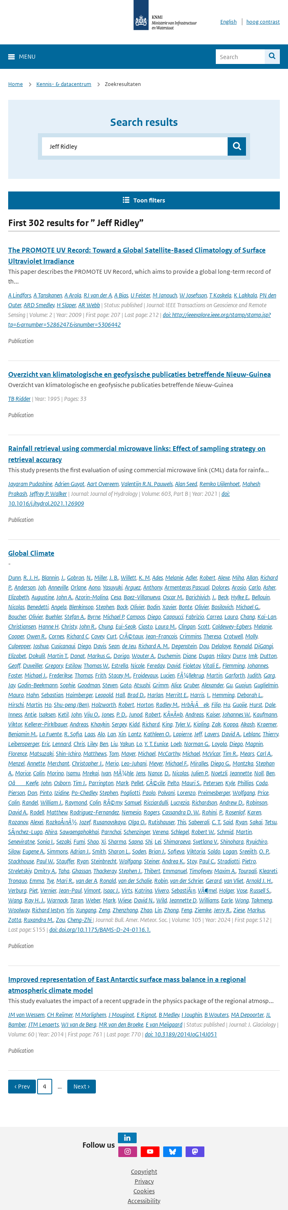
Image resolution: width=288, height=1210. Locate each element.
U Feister (140, 295)
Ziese (239, 910)
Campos (135, 616)
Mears (247, 753)
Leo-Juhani (133, 763)
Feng (186, 910)
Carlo (254, 587)
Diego (154, 616)
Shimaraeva (177, 841)
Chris (79, 744)
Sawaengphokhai (79, 832)
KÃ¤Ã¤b (173, 714)
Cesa (116, 597)
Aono (94, 587)
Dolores (220, 587)
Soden (139, 851)
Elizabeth (18, 597)
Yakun (127, 744)
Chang (247, 616)
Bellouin (261, 597)
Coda (262, 783)
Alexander (213, 685)
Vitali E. (211, 665)
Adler (191, 577)
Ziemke (203, 910)
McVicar (211, 753)
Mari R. (64, 880)
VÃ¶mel (207, 890)
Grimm (160, 685)
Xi (103, 841)
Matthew (57, 812)
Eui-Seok (125, 626)
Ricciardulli (156, 802)
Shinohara (232, 841)
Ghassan (81, 871)
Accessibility (144, 1201)
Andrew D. (231, 802)
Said (228, 822)
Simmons (57, 851)
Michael (146, 753)
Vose (242, 890)
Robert (207, 577)
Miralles (199, 763)
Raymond (76, 802)
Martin (214, 675)
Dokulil (37, 656)
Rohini (209, 812)
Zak (216, 724)
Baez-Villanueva (142, 597)
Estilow (73, 665)
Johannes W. (236, 714)
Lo (139, 744)
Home (15, 84)
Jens (140, 773)
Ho (47, 704)
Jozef (85, 822)
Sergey (119, 724)
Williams (209, 900)
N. (89, 577)
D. (167, 773)
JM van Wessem (26, 1015)
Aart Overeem (103, 484)
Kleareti (268, 871)
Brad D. (136, 695)
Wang (15, 900)
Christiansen (22, 626)
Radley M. (167, 704)
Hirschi (16, 704)
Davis (99, 646)
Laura (231, 616)
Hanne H (48, 626)
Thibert (152, 871)
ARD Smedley (39, 305)
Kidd (134, 724)
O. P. (264, 851)
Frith (100, 675)
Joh (42, 587)
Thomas (84, 675)
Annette (36, 763)
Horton (145, 704)
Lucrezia (180, 802)
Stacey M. (120, 675)
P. (221, 812)
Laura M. (165, 626)
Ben (104, 744)
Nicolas (16, 607)
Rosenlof (235, 812)
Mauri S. (191, 783)
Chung (105, 626)
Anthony (152, 587)
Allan (252, 577)
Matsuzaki (41, 753)
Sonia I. (45, 841)
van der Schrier (186, 880)
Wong (242, 900)
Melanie (174, 577)
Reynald (242, 646)
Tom (114, 753)
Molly (251, 636)
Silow (14, 851)
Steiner (152, 861)
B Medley (169, 1015)
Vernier (48, 890)
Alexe (224, 577)
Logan (230, 851)
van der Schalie (135, 880)
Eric (46, 744)
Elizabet (17, 656)
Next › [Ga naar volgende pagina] (81, 1086)
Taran (76, 900)
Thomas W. (96, 665)
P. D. (121, 714)
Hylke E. (240, 597)
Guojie (240, 704)
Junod (135, 714)
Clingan (186, 626)
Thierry (270, 734)
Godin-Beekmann (38, 685)
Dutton (268, 656)
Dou (204, 646)
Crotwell (233, 636)
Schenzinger (137, 832)
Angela (58, 607)
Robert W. (203, 832)
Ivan (106, 773)
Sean (114, 646)
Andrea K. (173, 861)
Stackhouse (21, 861)
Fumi (79, 841)
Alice (176, 685)
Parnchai (111, 832)
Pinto (46, 792)
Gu (229, 685)
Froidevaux (145, 675)
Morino (55, 773)
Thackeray (104, 871)
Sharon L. (119, 851)
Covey (97, 636)
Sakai (256, 822)
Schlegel (180, 832)
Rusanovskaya (109, 822)
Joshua (41, 646)
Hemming (223, 695)
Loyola (219, 744)
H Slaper (66, 305)
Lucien (167, 675)
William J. (51, 802)
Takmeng (261, 900)
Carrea (214, 616)
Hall (120, 695)
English (228, 21)
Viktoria (196, 851)
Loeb (176, 744)
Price (262, 792)
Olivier (137, 607)
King (167, 724)
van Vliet (234, 880)
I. (208, 695)
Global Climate (31, 553)
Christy (69, 626)
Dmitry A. (45, 871)
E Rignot (146, 1015)
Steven (109, 685)
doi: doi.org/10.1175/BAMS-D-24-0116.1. (100, 929)
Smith (99, 851)
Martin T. (57, 656)
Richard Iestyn (48, 910)
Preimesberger (214, 792)
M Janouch (165, 295)
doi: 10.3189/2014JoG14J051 (181, 1034)
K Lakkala (245, 295)
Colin (38, 773)
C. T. (216, 822)
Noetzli (219, 773)
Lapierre (182, 734)
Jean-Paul (70, 890)
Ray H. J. (34, 900)
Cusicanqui (63, 646)
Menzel (16, 763)
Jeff (198, 734)
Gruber (191, 685)
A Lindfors (19, 295)
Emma (36, 880)
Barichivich (198, 597)
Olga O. (137, 822)
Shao (93, 841)
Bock (122, 607)
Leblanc (251, 734)
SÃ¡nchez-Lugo (25, 832)
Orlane (78, 587)
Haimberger (79, 695)
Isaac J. (111, 890)
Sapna (135, 841)
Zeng (104, 910)
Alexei (36, 822)
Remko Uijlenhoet (219, 484)
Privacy (144, 1181)
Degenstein (184, 646)
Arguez (133, 587)
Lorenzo (186, 792)
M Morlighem (90, 1015)
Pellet (137, 783)
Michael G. (247, 607)
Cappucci (173, 616)
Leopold (104, 695)
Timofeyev (200, 871)
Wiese (124, 900)
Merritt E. (177, 695)
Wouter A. (143, 656)
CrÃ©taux (131, 636)
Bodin (153, 607)
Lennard (61, 744)
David (173, 665)
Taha (63, 871)
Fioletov (191, 665)
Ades (157, 577)
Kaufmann (265, 714)
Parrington (101, 783)
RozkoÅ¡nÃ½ (61, 822)
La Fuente (50, 734)
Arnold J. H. (259, 880)
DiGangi (263, 646)
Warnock (57, 900)
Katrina (143, 890)
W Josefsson (193, 295)
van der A (86, 880)
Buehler (53, 616)
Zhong (171, 910)
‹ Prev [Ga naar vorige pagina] (22, 1086)
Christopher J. (87, 763)
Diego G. (220, 763)
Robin (161, 880)
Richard (151, 724)
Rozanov (18, 822)
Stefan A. (74, 616)
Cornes (56, 636)
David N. (144, 900)
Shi (148, 841)
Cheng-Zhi (80, 920)
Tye (50, 880)
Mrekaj (90, 773)
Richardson (204, 802)
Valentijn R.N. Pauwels (147, 484)
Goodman (89, 685)
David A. (231, 734)
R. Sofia (73, 734)
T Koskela (220, 295)
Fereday (155, 665)
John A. (64, 597)
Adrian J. (80, 851)
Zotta (14, 920)
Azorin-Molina (91, 597)
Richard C (77, 636)
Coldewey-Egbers (231, 626)
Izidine (61, 792)
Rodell (37, 812)
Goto (125, 685)
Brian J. (156, 851)
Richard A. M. (153, 646)
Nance (155, 773)
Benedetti (38, 607)
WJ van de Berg (78, 1024)
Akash (248, 724)
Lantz (134, 734)
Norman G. (196, 744)
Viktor (15, 724)
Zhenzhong (125, 910)
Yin (69, 910)
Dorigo (121, 656)
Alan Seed (186, 484)
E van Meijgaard (164, 1024)
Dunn (14, 577)
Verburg (17, 890)
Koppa (230, 724)
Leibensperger (23, 744)
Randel (30, 802)
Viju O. (91, 714)
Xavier (169, 607)
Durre (239, 656)
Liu (114, 744)
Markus (256, 910)
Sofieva (176, 851)
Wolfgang (244, 792)
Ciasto (145, 626)
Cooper (16, 636)
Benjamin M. (22, 734)
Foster (15, 675)
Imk (252, 656)
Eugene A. (33, 851)
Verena (160, 832)
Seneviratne (21, 841)
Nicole (137, 665)
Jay (11, 685)
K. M (144, 577)
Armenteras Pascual (186, 587)
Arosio (239, 587)
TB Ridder (19, 399)
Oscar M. (173, 597)
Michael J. (35, 675)
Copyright (144, 1171)
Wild (161, 900)
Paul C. (207, 861)
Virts (127, 890)
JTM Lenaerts (43, 1024)
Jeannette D (183, 900)
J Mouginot (121, 1015)
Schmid (225, 832)
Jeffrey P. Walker (48, 493)
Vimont (92, 890)
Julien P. (199, 773)
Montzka (243, 763)
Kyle (230, 783)
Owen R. (36, 636)
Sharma (117, 841)
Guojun (243, 685)
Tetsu (271, 822)
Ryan (241, 822)
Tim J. (79, 783)
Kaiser (213, 714)
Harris (197, 695)
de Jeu (129, 646)
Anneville (58, 587)
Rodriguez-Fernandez (94, 812)
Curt (111, 636)
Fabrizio (195, 616)
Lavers (211, 734)
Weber (93, 900)
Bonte (185, 607)
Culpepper (19, 646)
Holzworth (103, 704)
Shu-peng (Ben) (71, 704)
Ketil (63, 714)
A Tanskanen (47, 295)
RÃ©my (112, 802)
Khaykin (100, 724)
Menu (27, 56)
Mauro (16, 695)
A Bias (121, 295)
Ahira (51, 832)
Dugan (206, 656)
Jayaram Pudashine (30, 484)
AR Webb (89, 305)
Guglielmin (266, 685)
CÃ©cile (155, 783)
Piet (33, 890)
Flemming (233, 665)
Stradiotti (228, 861)
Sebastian (52, 695)
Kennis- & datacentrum (63, 84)
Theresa (212, 636)
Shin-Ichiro (68, 753)
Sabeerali (198, 822)
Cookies (144, 1191)
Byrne (93, 616)
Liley (92, 744)
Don (32, 792)
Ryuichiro (256, 841)
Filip (216, 704)
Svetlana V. (205, 841)
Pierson (16, 792)
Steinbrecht (104, 861)
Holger (226, 890)
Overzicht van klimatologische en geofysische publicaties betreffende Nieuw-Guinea (139, 374)
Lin (158, 910)
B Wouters (216, 1015)
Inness (15, 714)
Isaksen (47, 714)
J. (62, 577)
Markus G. (99, 656)
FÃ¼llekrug (190, 675)
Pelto (173, 783)
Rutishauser (161, 822)
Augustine (42, 597)
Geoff (14, 665)
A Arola (72, 295)
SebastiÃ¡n (183, 890)
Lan (111, 734)
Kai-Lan (266, 616)
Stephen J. (130, 871)
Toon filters (149, 200)
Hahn (32, 695)
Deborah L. (249, 695)
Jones (108, 714)
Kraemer (267, 724)
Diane (189, 656)
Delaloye (221, 646)
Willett (128, 577)
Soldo (214, 851)
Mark (122, 783)
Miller (100, 577)
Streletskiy (19, 871)
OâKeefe (23, 783)
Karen (254, 812)
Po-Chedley (84, 792)
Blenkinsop (81, 607)
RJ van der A (98, 295)
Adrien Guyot (69, 484)
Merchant (58, 763)
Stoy (192, 861)
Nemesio (131, 812)
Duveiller (32, 665)
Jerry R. (222, 910)
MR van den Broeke (121, 1024)
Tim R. (230, 753)
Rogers (152, 812)
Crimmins (190, 636)
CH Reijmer (60, 1015)
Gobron (75, 577)
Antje (30, 714)
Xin (122, 734)
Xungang (86, 910)
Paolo (148, 792)
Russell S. (260, 890)
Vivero (162, 890)
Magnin (254, 744)
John (76, 714)
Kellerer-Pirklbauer (45, 724)
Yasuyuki (112, 587)
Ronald (108, 880)
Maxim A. (225, 871)
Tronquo (17, 880)
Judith (254, 675)
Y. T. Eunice (156, 744)
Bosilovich (222, 607)
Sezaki (63, 841)
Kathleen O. (157, 734)
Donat (77, 656)
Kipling (201, 724)
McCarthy (169, 753)
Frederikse (60, 675)
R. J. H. (31, 577)
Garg (269, 675)
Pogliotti (130, 792)
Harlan (155, 695)
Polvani (166, 792)
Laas (89, 734)
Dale (270, 704)
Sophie (67, 685)
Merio (112, 763)
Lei (158, 841)
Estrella (119, 665)
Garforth (235, 675)
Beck (223, 597)
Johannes (257, 665)
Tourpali (247, 871)
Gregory (54, 665)
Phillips (245, 783)
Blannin (50, 577)
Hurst (255, 704)
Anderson (24, 587)
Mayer (128, 753)
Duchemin (168, 656)
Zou (60, 920)
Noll (259, 773)
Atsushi (142, 685)
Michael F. (176, 763)
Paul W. (45, 861)
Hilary (223, 656)
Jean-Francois (161, 636)
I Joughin (192, 1015)
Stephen (105, 607)
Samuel (132, 802)
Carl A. (264, 753)
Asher (269, 587)
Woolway (18, 910)
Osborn (62, 783)
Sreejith (248, 851)
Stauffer (65, 861)
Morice (23, 773)
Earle (227, 900)
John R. (87, 626)
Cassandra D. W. (180, 812)
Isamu (73, 773)
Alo (101, 734)
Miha (238, 577)
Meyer (156, 763)
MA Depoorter (247, 1015)
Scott (204, 626)
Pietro (249, 861)
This (181, 822)
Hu (226, 704)
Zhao (146, 910)
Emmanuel (175, 871)
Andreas (194, 714)
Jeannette (241, 773)
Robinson (256, 802)
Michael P (113, 616)
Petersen (213, 783)
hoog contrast (263, 21)
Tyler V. (183, 724)
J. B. (113, 577)
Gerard (214, 880)
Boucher (17, 616)
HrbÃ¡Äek (195, 704)
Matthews (94, 753)
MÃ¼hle (123, 773)
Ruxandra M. (38, 920)
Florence (17, 753)
